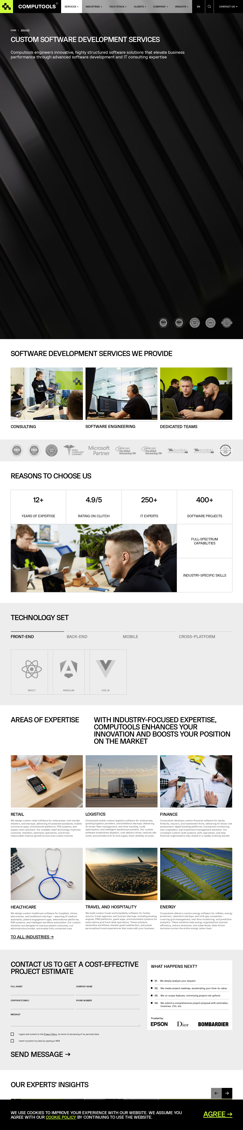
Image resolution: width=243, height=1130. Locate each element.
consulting (23, 426)
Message (75, 1019)
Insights (180, 6)
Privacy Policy (50, 1034)
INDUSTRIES (93, 6)
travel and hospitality (111, 906)
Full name (43, 990)
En (198, 6)
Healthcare (23, 907)
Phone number (108, 1004)
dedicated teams (178, 426)
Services (70, 6)
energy (168, 906)
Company (159, 6)
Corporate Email (43, 1004)
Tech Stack (116, 6)
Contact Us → (228, 6)
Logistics (95, 814)
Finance (169, 814)
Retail (17, 814)
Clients (139, 6)
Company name (108, 990)
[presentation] (216, 1093)
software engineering (110, 426)
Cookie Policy (61, 1116)
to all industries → (32, 936)
